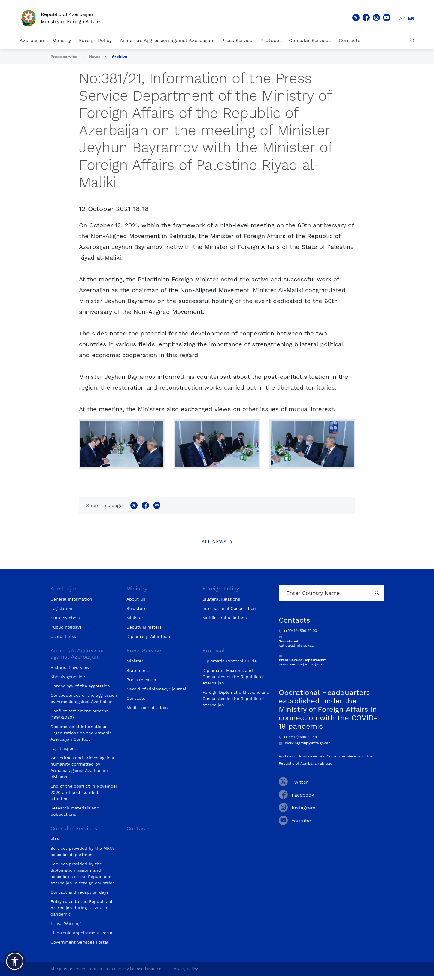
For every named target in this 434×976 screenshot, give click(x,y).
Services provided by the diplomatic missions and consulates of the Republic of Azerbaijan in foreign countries (82, 873)
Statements (138, 670)
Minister (134, 617)
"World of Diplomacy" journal (156, 689)
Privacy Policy (185, 969)
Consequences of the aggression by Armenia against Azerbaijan (83, 698)
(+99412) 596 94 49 (298, 737)
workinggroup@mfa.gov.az (304, 743)
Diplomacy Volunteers (148, 636)
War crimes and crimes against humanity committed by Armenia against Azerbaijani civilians (82, 767)
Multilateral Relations (224, 617)
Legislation (61, 608)
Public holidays (66, 627)
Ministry (61, 40)
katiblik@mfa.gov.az (296, 645)
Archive (119, 56)
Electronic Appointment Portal (82, 932)
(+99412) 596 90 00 (298, 631)
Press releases (141, 679)
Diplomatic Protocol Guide (229, 661)
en (411, 18)
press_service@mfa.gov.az (301, 664)
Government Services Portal (79, 942)
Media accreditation (147, 707)
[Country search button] (378, 593)
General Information (71, 599)
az (402, 18)
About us (135, 599)
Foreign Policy (95, 40)
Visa (54, 839)
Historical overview (70, 667)
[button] (14, 961)
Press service (63, 56)
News (94, 56)
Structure (136, 608)
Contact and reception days (79, 892)
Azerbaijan (32, 40)
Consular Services (310, 40)
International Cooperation (229, 608)
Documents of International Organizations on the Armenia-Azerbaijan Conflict (82, 733)
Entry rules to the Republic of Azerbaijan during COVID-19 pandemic (81, 907)
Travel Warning (65, 923)
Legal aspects (64, 748)
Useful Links (63, 636)
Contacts (349, 40)
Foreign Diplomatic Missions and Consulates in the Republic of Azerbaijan (235, 698)
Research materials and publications (74, 811)
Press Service (236, 40)
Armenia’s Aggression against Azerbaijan (166, 40)
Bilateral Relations (221, 599)
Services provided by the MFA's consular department (82, 851)
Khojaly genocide (67, 676)
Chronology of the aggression (80, 686)
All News (214, 541)
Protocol (270, 40)
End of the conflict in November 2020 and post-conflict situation (83, 792)
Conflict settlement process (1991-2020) (79, 714)
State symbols (65, 617)
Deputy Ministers (144, 627)
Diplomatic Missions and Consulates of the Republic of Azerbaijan (233, 676)
